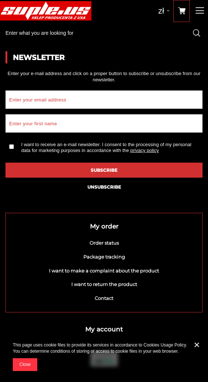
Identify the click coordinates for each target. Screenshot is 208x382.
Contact (104, 298)
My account (104, 329)
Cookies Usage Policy (165, 345)
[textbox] (104, 33)
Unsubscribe (104, 187)
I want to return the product (104, 284)
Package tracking (104, 257)
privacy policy (144, 150)
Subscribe (104, 170)
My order (104, 226)
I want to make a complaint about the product (104, 271)
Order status (104, 243)
